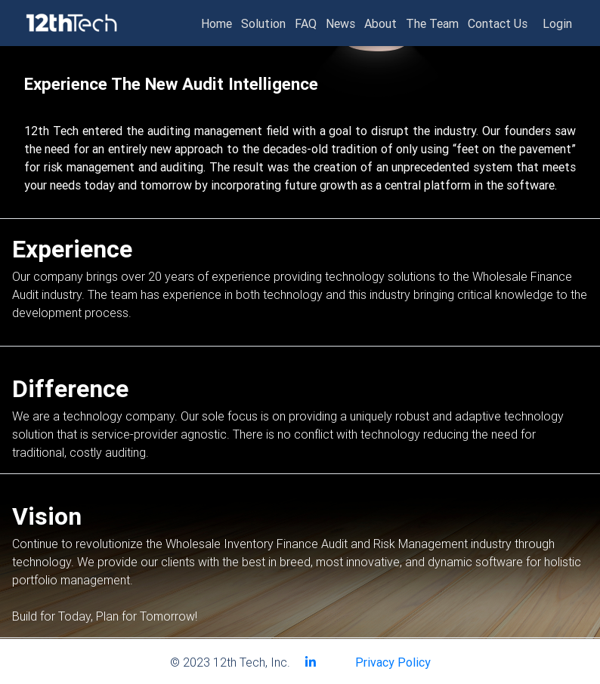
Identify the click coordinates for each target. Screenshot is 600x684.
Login (557, 23)
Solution (263, 23)
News (340, 23)
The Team (432, 23)
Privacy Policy (393, 662)
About (380, 23)
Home (216, 23)
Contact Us (497, 23)
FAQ (306, 23)
